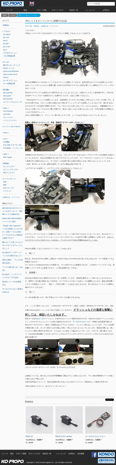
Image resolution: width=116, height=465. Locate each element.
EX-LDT (6, 37)
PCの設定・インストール (13, 148)
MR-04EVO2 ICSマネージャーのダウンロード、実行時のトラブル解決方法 (12, 211)
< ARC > (5, 154)
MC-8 (5, 41)
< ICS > (5, 139)
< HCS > (5, 133)
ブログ (12, 15)
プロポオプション (10, 53)
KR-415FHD (8, 93)
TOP (4, 15)
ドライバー (7, 191)
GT (43, 319)
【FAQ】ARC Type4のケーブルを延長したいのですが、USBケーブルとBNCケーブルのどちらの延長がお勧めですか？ (12, 232)
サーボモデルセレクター (82, 322)
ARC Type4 (7, 157)
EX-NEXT (7, 34)
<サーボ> (28, 26)
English (32, 4)
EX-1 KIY (6, 47)
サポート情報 (41, 10)
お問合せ (106, 10)
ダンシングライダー (11, 169)
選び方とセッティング (11, 65)
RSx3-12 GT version (63, 436)
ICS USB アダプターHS (12, 145)
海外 (5, 185)
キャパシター (8, 117)
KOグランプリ (8, 188)
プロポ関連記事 (9, 56)
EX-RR (6, 44)
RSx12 (36, 26)
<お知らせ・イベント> (49, 26)
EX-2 (5, 50)
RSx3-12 (29, 436)
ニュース (9, 10)
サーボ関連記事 (9, 83)
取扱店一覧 (73, 10)
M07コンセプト (9, 173)
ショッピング (90, 10)
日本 (5, 182)
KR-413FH (7, 96)
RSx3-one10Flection (11, 71)
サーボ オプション (10, 80)
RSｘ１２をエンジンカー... (28, 15)
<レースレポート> (9, 179)
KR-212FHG (8, 99)
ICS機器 (6, 142)
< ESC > (5, 108)
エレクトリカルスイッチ (12, 102)
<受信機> (5, 90)
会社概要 (80, 454)
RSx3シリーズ (8, 68)
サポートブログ (58, 10)
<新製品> (5, 25)
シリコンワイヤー (10, 120)
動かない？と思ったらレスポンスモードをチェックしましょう (12, 245)
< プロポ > (6, 31)
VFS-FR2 (6, 114)
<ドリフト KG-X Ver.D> (11, 126)
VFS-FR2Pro (8, 111)
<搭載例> (5, 163)
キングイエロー (9, 166)
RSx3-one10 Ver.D (10, 74)
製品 (25, 10)
